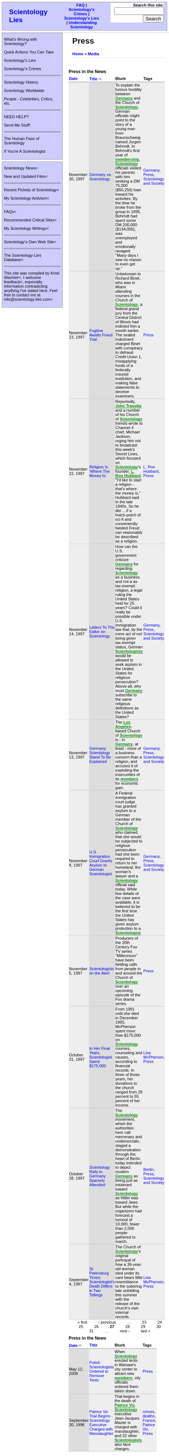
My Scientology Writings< (26, 228)
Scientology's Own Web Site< (30, 242)
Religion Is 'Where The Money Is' (99, 471)
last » (145, 1330)
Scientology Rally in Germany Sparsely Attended (99, 1176)
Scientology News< (21, 168)
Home (77, 54)
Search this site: (148, 5)
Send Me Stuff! (17, 125)
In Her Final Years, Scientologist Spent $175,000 (100, 1057)
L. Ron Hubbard (150, 469)
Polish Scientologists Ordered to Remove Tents (101, 1371)
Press (148, 174)
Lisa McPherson (153, 1055)
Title (95, 79)
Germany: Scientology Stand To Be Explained (100, 755)
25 (81, 1326)
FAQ (81, 5)
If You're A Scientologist (24, 151)
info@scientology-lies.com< (28, 299)
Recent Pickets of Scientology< (31, 190)
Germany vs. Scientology (100, 176)
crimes (148, 1411)
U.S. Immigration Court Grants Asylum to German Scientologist (100, 863)
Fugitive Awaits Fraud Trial (100, 334)
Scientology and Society (153, 181)
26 (96, 1326)
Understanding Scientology (83, 24)
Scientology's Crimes (81, 11)
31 (91, 1330)
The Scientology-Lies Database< (22, 257)
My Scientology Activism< (26, 198)
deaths (148, 1416)
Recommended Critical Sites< (30, 220)
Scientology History (21, 82)
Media (93, 54)
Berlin (148, 1169)
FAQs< (10, 211)
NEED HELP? (16, 117)
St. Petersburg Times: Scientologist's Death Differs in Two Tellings (102, 1282)
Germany (151, 170)
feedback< (13, 282)
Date (73, 78)
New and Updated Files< (26, 176)
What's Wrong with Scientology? (20, 41)
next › (125, 1330)
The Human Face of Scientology (21, 140)
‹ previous (107, 1322)
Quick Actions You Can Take (29, 52)
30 (158, 1326)
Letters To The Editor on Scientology (102, 631)
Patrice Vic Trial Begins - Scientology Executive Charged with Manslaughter (101, 1422)
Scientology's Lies (81, 18)
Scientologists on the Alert (101, 971)
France (149, 1420)
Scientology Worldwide (24, 90)
